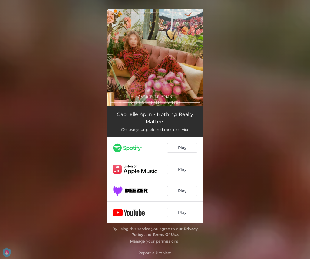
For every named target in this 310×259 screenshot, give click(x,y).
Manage (137, 241)
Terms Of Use (165, 234)
